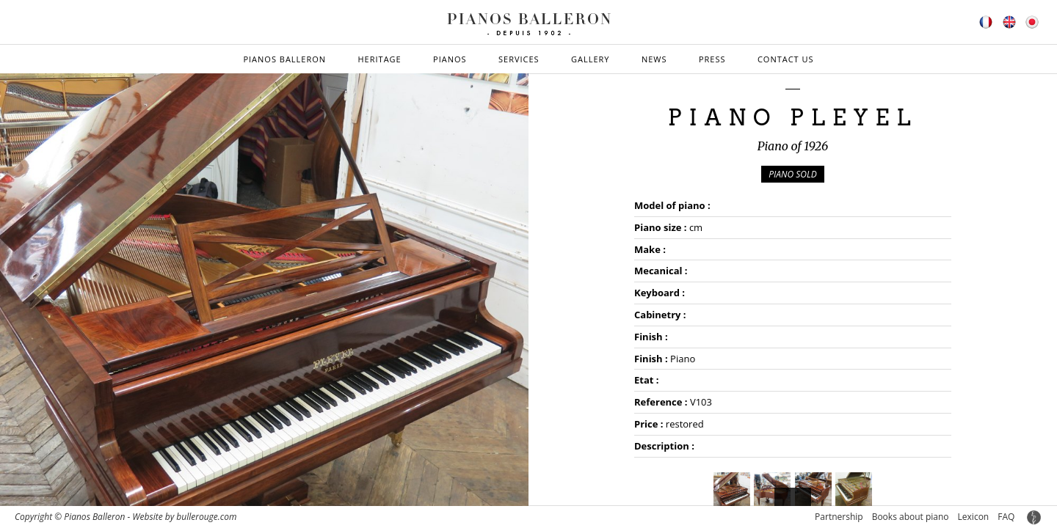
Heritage (379, 59)
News (654, 59)
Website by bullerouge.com (184, 516)
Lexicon (973, 516)
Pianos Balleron (284, 59)
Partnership (839, 516)
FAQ (1006, 516)
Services (519, 59)
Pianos (450, 59)
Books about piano (910, 516)
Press (712, 59)
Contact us (786, 59)
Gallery (590, 59)
